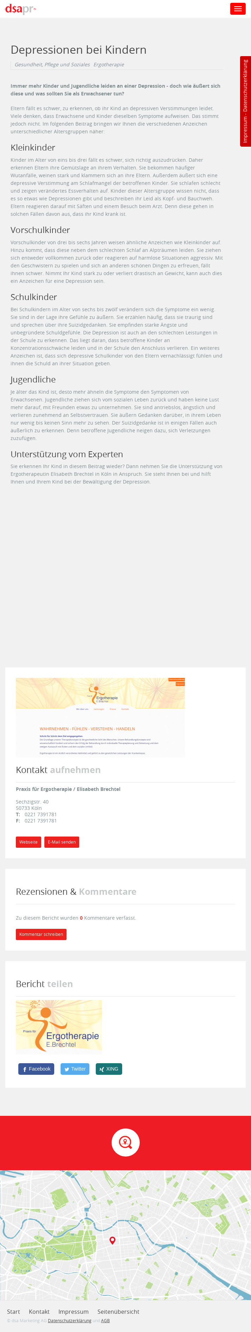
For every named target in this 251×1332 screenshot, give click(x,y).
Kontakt (39, 1312)
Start (13, 1312)
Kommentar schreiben (41, 934)
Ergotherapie (108, 64)
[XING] (109, 1068)
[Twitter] (75, 1068)
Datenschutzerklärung (244, 86)
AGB (105, 1320)
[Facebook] (36, 1068)
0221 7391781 (41, 814)
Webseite (28, 842)
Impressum (244, 129)
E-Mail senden (62, 842)
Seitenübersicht (118, 1312)
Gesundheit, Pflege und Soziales (52, 64)
